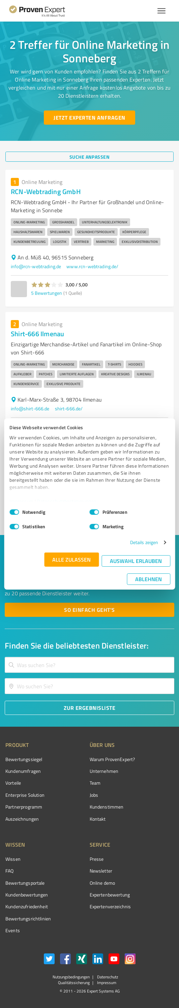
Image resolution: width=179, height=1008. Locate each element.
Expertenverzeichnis (110, 906)
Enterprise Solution (24, 795)
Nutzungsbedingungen (71, 977)
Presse (97, 859)
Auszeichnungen (22, 819)
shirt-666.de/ (69, 408)
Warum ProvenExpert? (112, 759)
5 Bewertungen (46, 293)
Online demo (102, 883)
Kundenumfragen (23, 771)
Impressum (21, 501)
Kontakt (98, 819)
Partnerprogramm (23, 807)
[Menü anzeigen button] (161, 11)
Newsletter (101, 871)
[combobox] (89, 665)
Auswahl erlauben (136, 561)
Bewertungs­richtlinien (28, 918)
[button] (47, 285)
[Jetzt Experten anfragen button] (89, 118)
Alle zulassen (71, 559)
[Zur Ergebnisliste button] (89, 708)
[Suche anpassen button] (89, 157)
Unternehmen (104, 771)
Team (95, 783)
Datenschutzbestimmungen (67, 501)
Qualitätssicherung (74, 982)
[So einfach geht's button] (89, 610)
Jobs (94, 795)
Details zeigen (144, 542)
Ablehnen (148, 579)
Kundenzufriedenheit (26, 906)
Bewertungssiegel (23, 759)
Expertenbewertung (110, 894)
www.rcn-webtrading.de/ (92, 266)
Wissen (13, 859)
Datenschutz (107, 977)
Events (12, 930)
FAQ (9, 871)
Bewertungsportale (25, 883)
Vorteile (13, 783)
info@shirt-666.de (30, 408)
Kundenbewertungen (26, 894)
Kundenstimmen (107, 807)
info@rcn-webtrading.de (36, 266)
